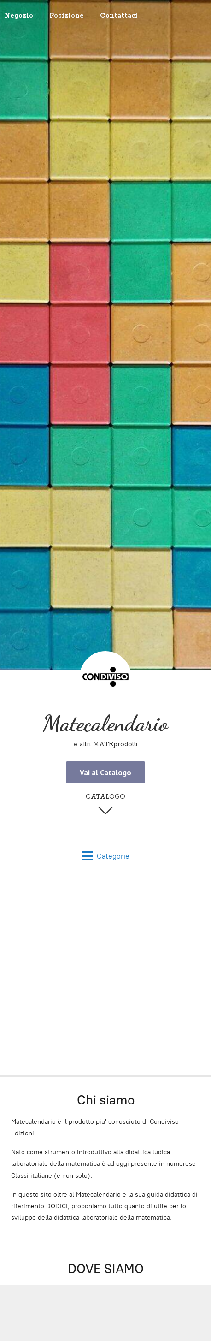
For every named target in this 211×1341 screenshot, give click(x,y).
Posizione (66, 16)
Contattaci (119, 16)
